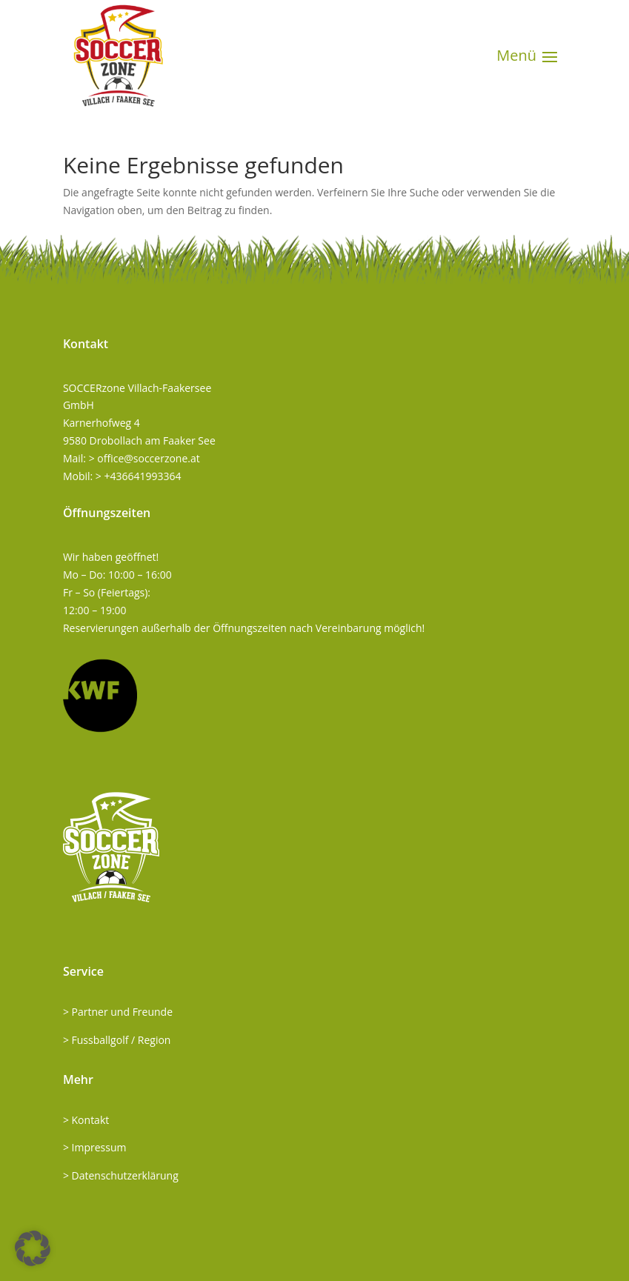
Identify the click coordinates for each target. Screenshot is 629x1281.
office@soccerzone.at (148, 458)
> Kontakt (86, 1120)
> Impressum (95, 1147)
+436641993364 (143, 476)
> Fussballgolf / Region (117, 1040)
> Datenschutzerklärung (121, 1175)
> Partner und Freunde (118, 1012)
